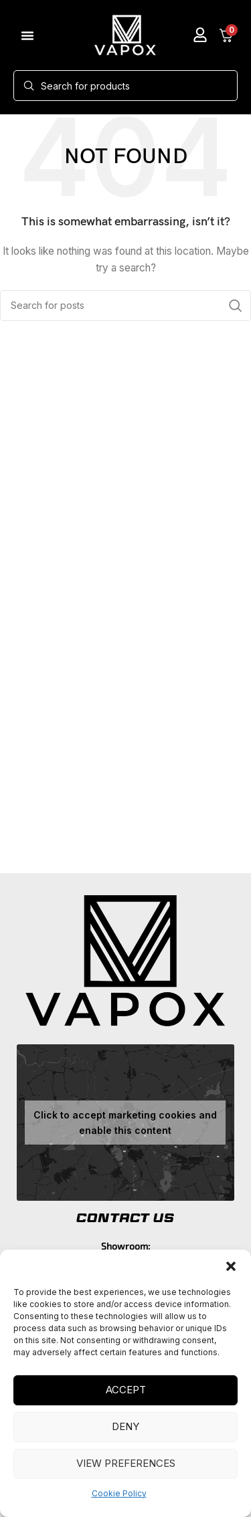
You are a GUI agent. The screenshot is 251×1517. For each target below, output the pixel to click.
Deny (125, 1426)
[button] (231, 1266)
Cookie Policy (119, 1493)
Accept (126, 1389)
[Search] (125, 85)
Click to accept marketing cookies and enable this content (125, 1122)
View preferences (125, 1463)
